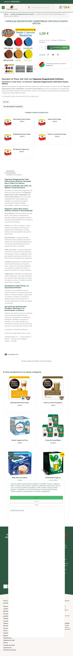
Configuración (36, 501)
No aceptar (36, 504)
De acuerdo (36, 497)
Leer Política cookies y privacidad (17, 510)
